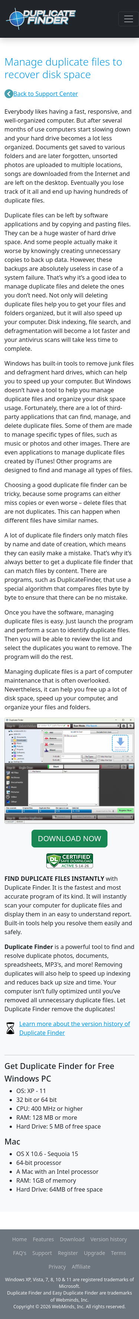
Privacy (57, 1266)
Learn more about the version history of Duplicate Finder (74, 1028)
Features (43, 1239)
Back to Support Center (45, 94)
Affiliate (81, 1266)
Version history (108, 1239)
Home (19, 1239)
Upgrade (94, 1252)
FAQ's (19, 1252)
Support (42, 1252)
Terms (118, 1252)
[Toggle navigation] (128, 18)
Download (72, 1239)
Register (68, 1252)
